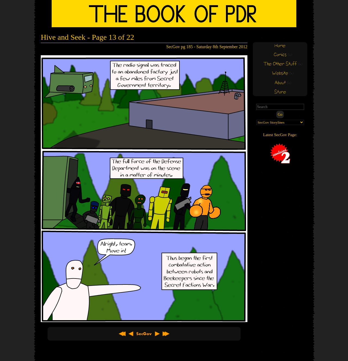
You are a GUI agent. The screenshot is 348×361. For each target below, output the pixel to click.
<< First (122, 333)
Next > (157, 333)
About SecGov (144, 333)
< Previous (131, 333)
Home (280, 46)
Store (280, 92)
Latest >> (165, 333)
